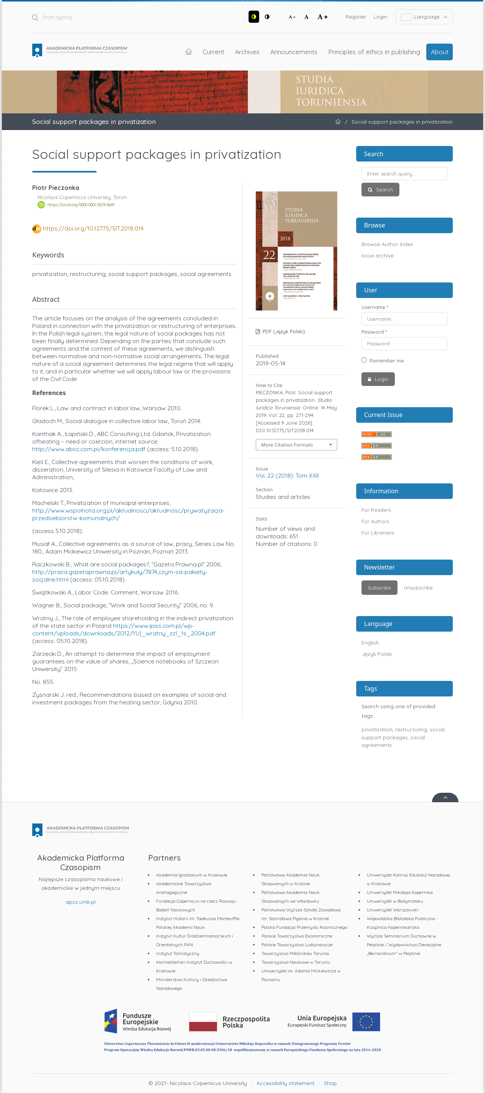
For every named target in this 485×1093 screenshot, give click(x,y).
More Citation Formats (287, 444)
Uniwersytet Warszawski (392, 910)
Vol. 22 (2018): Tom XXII (287, 475)
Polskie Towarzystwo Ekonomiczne (296, 936)
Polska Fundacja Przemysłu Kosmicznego (304, 927)
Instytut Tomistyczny (177, 953)
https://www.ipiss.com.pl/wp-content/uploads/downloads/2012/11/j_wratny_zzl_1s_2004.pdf (124, 629)
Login (380, 16)
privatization (377, 729)
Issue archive (377, 255)
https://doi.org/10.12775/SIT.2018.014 (93, 228)
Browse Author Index (387, 244)
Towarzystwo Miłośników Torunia (295, 953)
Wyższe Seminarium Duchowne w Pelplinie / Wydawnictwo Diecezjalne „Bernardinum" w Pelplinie (404, 944)
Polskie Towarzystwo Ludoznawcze (297, 944)
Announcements (294, 51)
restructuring (411, 729)
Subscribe (379, 588)
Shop (330, 1083)
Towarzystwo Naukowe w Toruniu (295, 962)
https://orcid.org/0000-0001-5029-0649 (80, 204)
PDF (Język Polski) (283, 331)
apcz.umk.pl (80, 902)
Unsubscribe (418, 588)
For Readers (376, 510)
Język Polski (376, 654)
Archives (247, 51)
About (440, 51)
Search (384, 190)
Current (213, 51)
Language (424, 16)
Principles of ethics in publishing (374, 51)
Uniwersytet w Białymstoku (395, 901)
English (370, 642)
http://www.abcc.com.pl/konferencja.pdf (89, 449)
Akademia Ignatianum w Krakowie (191, 875)
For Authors (375, 521)
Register (356, 16)
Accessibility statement (285, 1083)
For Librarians (377, 533)
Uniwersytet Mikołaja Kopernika (400, 892)
